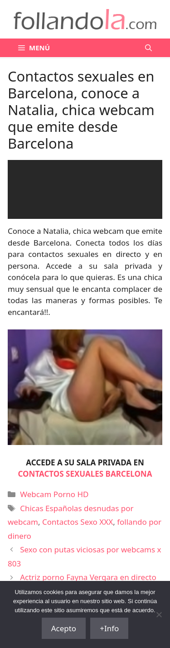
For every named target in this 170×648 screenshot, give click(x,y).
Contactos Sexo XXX (77, 522)
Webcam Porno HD (54, 494)
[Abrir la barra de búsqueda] (148, 48)
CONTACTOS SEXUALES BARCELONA (85, 474)
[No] (158, 614)
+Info (109, 628)
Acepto (64, 628)
